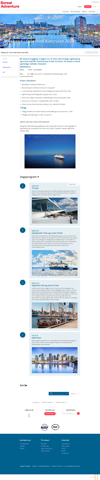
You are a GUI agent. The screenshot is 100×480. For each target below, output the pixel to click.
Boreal (63, 451)
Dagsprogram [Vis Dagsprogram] (7, 67)
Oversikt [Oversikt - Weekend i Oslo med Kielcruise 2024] (5, 62)
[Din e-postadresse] (69, 413)
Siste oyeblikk (66, 446)
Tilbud (63, 448)
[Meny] (79, 6)
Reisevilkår (44, 444)
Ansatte (22, 448)
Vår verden (92, 11)
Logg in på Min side (46, 448)
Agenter (84, 11)
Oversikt (65, 440)
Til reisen (45, 440)
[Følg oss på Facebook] (29, 415)
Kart (22, 385)
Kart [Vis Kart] (4, 72)
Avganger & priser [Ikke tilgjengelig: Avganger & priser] (91, 52)
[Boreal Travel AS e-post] (71, 466)
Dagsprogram (28, 177)
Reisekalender (66, 444)
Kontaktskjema (50, 414)
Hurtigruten (65, 453)
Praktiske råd (45, 446)
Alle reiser (66, 11)
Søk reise (87, 6)
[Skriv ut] (75, 393)
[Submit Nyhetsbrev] (78, 413)
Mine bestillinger (75, 11)
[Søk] (95, 6)
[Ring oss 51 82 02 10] (95, 2)
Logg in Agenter (45, 451)
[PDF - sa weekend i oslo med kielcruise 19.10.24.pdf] (59, 393)
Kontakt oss (25, 440)
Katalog (22, 446)
